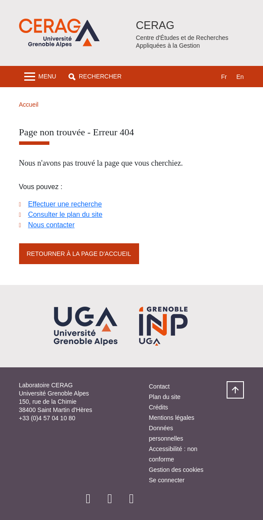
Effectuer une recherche (65, 204)
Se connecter (167, 480)
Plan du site (164, 396)
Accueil (29, 104)
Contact (159, 386)
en (240, 76)
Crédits (158, 407)
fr (224, 76)
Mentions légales (171, 417)
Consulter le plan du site (65, 214)
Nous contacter (51, 225)
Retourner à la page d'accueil (79, 253)
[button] (95, 76)
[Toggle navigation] (40, 76)
